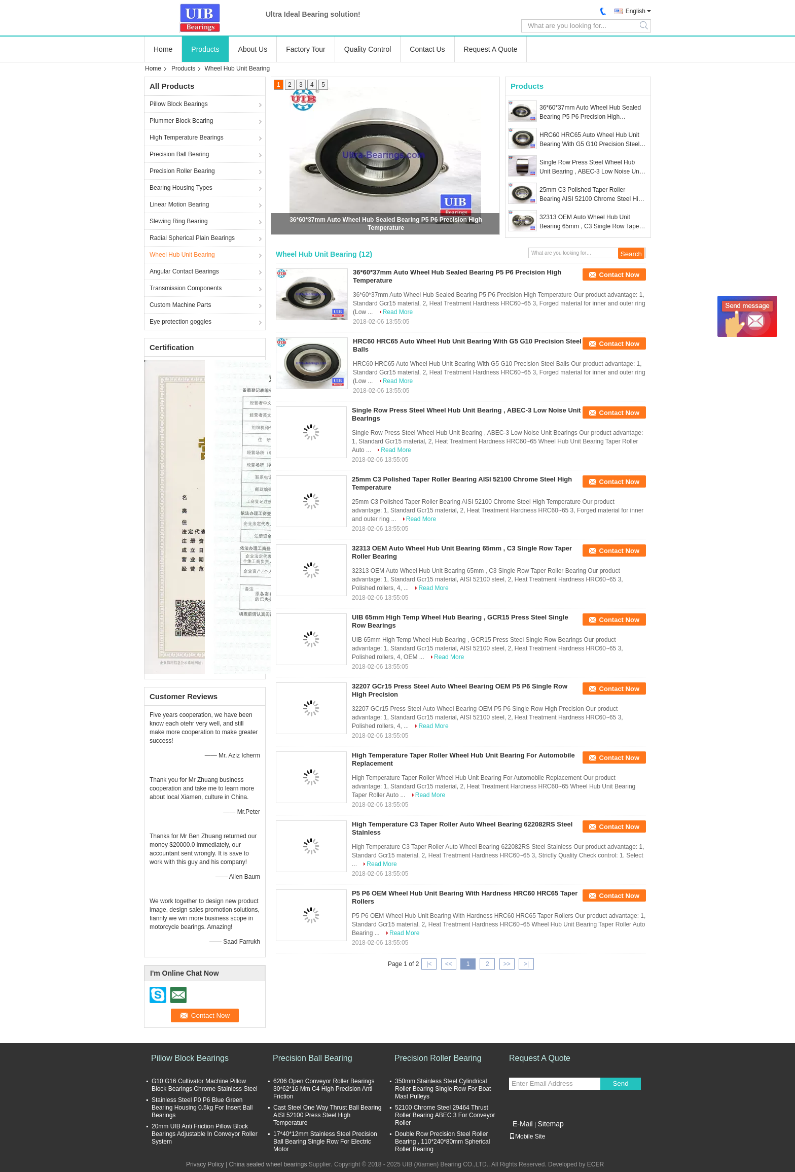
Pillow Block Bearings (179, 104)
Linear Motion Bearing (179, 204)
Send (620, 1083)
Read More (398, 312)
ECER (595, 1164)
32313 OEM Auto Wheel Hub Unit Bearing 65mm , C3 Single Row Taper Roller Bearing (590, 222)
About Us (253, 49)
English (635, 11)
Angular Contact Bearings (184, 271)
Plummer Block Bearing (181, 120)
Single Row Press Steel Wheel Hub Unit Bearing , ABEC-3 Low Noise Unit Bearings (590, 167)
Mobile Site (527, 1136)
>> (507, 964)
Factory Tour (306, 49)
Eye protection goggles (180, 321)
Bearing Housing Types (181, 187)
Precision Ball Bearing (179, 154)
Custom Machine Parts (180, 304)
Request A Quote (491, 49)
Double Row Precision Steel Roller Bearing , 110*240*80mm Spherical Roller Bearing (442, 1141)
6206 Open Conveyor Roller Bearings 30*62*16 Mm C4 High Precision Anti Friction (323, 1089)
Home (163, 49)
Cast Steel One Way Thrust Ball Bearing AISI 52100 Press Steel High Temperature (327, 1115)
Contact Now (619, 275)
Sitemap (550, 1124)
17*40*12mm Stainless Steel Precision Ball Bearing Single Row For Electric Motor (325, 1141)
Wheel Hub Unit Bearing (182, 254)
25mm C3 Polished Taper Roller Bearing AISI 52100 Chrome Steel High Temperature (592, 194)
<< (448, 964)
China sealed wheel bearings (268, 1164)
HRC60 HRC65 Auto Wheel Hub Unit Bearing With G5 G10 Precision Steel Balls (589, 140)
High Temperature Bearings (187, 137)
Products (205, 49)
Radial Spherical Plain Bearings (192, 238)
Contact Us (427, 49)
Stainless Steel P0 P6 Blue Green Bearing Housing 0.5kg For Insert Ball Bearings (202, 1107)
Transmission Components (186, 288)
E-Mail (523, 1124)
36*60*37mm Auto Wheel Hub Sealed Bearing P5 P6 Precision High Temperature (590, 112)
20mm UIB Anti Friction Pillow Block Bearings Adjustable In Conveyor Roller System (205, 1134)
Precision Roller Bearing (182, 171)
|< (428, 964)
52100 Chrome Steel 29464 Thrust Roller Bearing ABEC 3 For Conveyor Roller (445, 1115)
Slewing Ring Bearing (179, 221)
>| (526, 964)
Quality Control (367, 49)
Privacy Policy (205, 1164)
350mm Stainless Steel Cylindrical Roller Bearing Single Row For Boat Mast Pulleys (443, 1089)
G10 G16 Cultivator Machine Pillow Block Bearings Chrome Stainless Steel (205, 1085)
